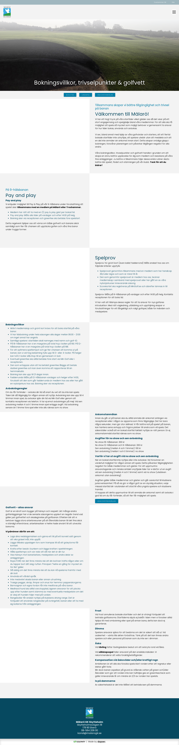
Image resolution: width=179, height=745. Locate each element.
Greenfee (86, 95)
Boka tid (70, 95)
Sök (173, 2)
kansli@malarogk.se (89, 733)
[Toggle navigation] (174, 12)
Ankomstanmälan (105, 95)
